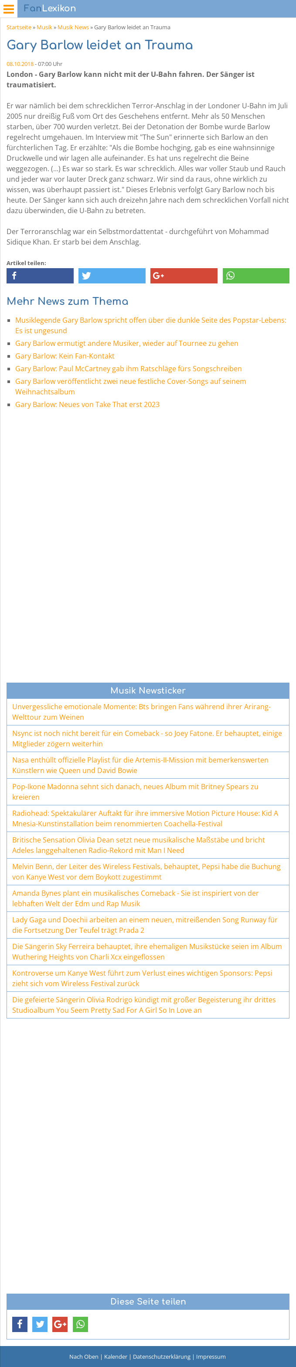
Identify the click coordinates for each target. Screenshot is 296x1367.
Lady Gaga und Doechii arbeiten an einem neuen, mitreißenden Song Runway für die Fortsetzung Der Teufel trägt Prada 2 (145, 925)
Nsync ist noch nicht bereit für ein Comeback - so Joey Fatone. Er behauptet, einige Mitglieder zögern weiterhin (147, 738)
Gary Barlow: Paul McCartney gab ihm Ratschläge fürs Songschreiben (128, 368)
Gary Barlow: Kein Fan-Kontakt (65, 356)
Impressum (211, 1356)
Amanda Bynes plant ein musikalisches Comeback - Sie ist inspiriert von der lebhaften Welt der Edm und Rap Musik (135, 898)
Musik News (73, 27)
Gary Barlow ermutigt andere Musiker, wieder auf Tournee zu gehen (126, 343)
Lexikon (50, 8)
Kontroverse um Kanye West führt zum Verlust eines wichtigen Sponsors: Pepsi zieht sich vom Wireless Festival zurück (142, 978)
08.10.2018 (20, 64)
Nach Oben (84, 1356)
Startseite (19, 27)
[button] (40, 275)
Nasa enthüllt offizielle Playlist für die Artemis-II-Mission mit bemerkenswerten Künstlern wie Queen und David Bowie (140, 765)
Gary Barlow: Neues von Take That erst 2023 (87, 404)
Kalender (115, 1356)
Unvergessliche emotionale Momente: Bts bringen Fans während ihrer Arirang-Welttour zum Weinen (141, 712)
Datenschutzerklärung (162, 1356)
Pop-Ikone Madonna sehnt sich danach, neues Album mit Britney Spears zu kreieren (135, 792)
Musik (44, 27)
